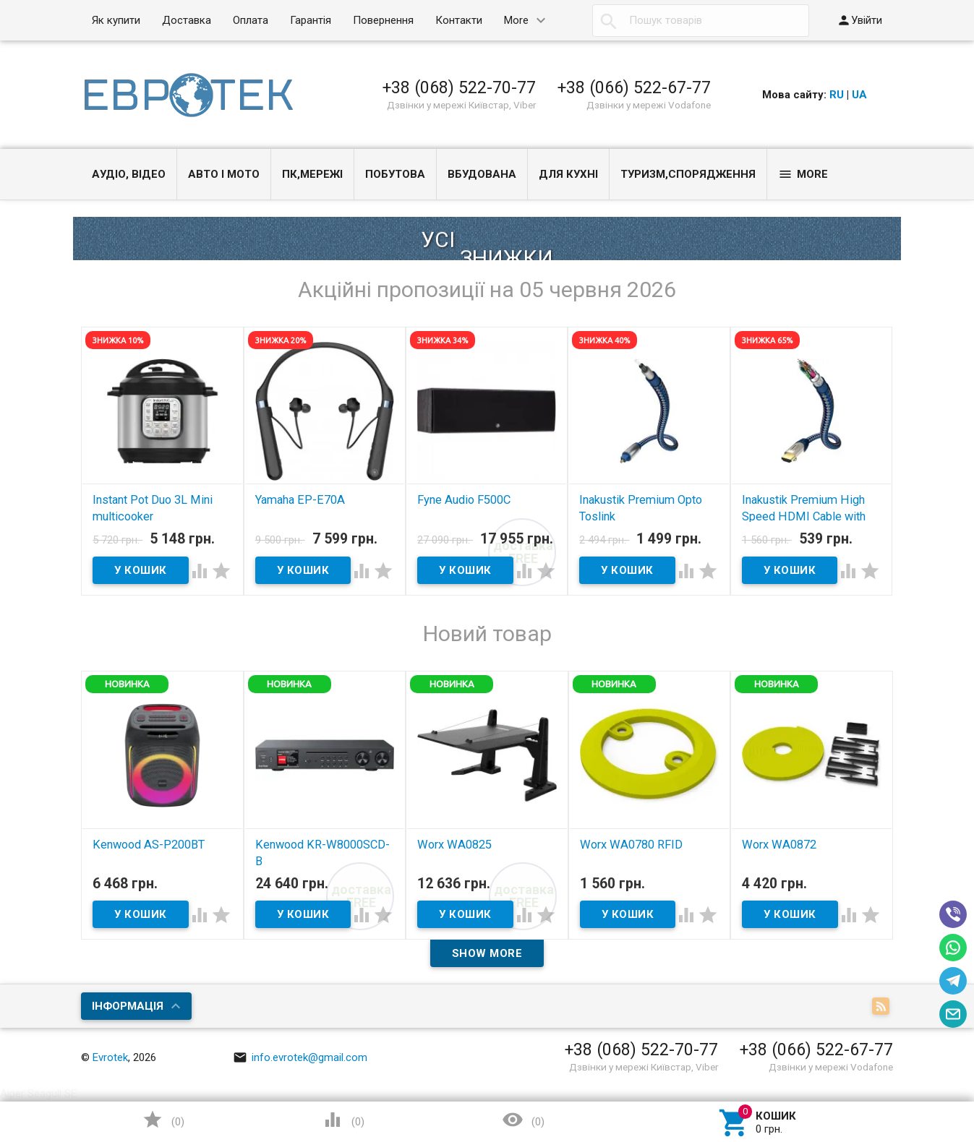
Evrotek (110, 1057)
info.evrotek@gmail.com (300, 1057)
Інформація (127, 1006)
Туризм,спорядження (688, 174)
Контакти (458, 20)
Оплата (250, 20)
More (516, 20)
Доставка (186, 20)
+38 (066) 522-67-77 (634, 87)
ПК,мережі (312, 174)
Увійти (859, 20)
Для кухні (568, 174)
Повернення (383, 20)
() (163, 1119)
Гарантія (310, 20)
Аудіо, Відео (129, 174)
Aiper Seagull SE (38, 1093)
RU (836, 94)
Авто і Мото (224, 174)
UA (859, 94)
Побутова (395, 174)
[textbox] (700, 20)
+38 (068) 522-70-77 (459, 87)
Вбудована (482, 174)
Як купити (116, 20)
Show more (487, 953)
